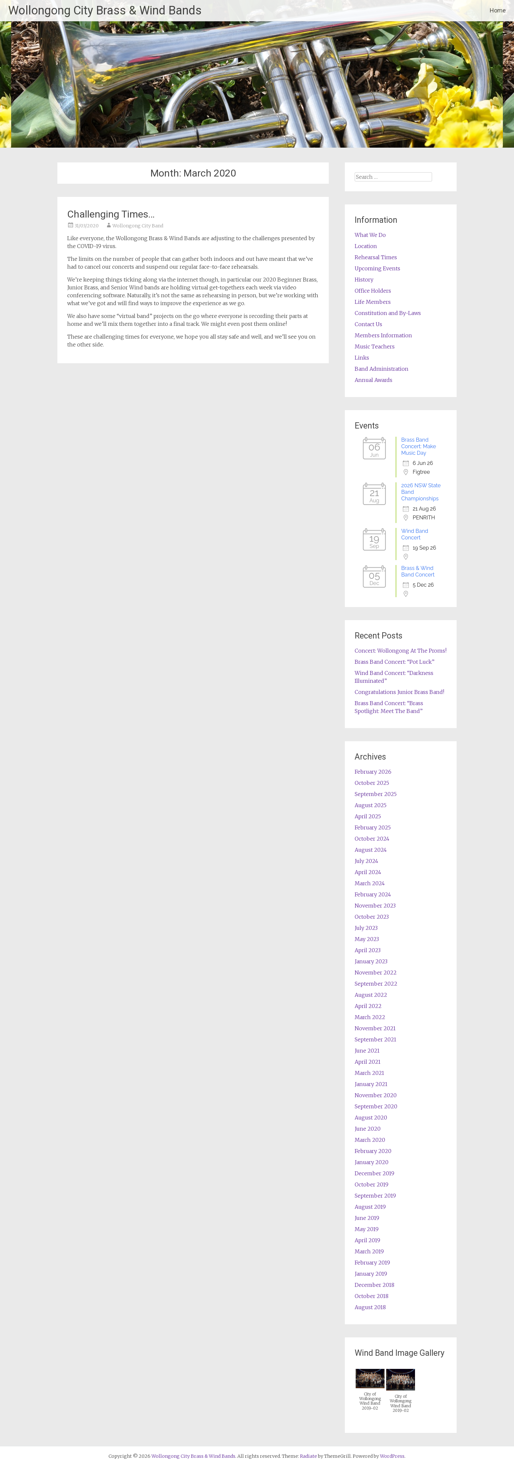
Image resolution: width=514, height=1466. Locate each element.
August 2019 (370, 1207)
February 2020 (373, 1151)
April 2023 (368, 950)
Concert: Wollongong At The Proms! (400, 650)
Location (366, 246)
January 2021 (371, 1084)
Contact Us (368, 324)
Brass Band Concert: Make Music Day (418, 446)
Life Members (373, 302)
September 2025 (376, 794)
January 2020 (371, 1162)
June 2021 (367, 1050)
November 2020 (376, 1095)
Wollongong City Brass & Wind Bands (105, 10)
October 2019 (371, 1184)
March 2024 (370, 883)
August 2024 (371, 850)
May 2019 (367, 1229)
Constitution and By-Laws (388, 313)
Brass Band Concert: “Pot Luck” (394, 662)
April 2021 (368, 1061)
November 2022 (376, 972)
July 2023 (366, 928)
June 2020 (368, 1128)
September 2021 (375, 1039)
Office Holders (373, 290)
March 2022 (370, 1017)
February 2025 (373, 827)
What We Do (370, 235)
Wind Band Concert (414, 534)
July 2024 (366, 861)
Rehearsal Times (376, 257)
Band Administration (381, 369)
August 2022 (371, 995)
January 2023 (371, 961)
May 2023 (367, 939)
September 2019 (375, 1195)
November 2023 (375, 905)
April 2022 (368, 1006)
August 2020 (371, 1117)
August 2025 (370, 805)
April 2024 (368, 872)
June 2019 (367, 1218)
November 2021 (375, 1028)
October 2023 (372, 916)
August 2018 (370, 1307)
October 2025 (372, 783)
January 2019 (371, 1273)
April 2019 (367, 1240)
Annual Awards (373, 380)
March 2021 (369, 1073)
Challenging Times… (111, 214)
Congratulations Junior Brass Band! (399, 692)
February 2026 (373, 771)
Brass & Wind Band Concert (418, 571)
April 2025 (368, 816)
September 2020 (376, 1106)
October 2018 (371, 1296)
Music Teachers (375, 346)
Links (362, 357)
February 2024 (373, 894)
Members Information (383, 335)
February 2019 (372, 1262)
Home (498, 10)
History (364, 279)
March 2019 (369, 1251)
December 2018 (374, 1285)
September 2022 (376, 983)
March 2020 (370, 1140)
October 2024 (372, 838)
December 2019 (374, 1173)
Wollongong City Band (137, 226)
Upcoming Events (377, 268)
